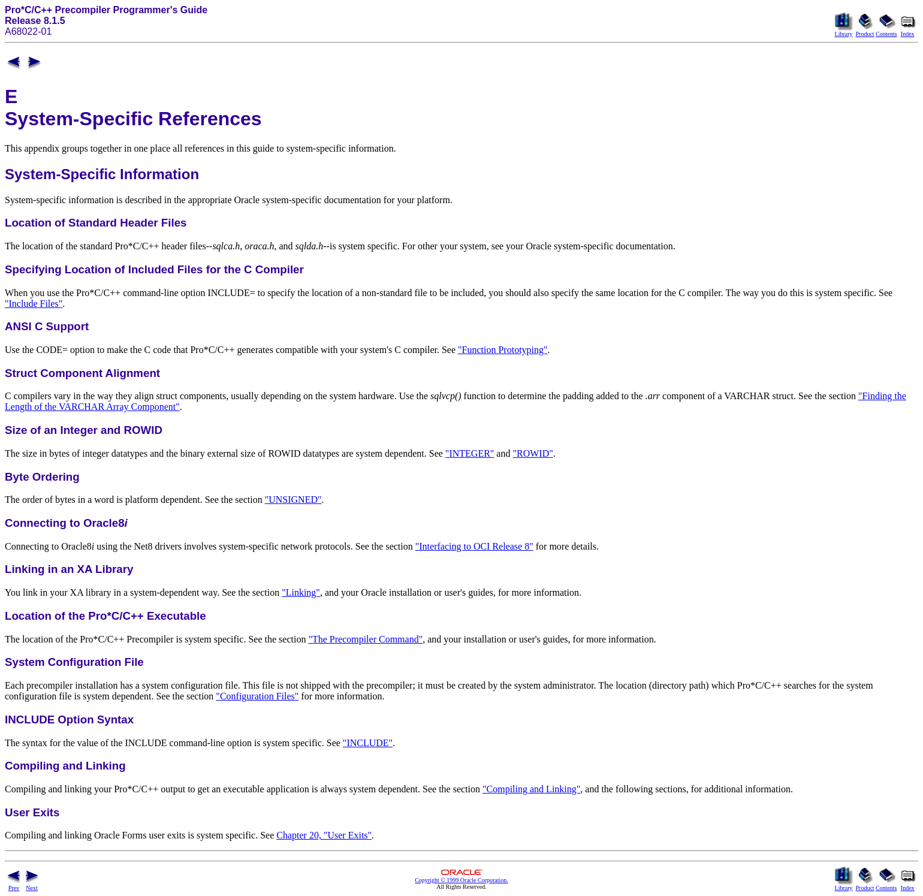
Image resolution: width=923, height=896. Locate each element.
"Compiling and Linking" (531, 789)
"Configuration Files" (257, 696)
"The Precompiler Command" (365, 639)
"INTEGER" (469, 453)
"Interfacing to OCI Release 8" (474, 546)
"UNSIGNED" (293, 499)
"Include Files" (33, 303)
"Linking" (301, 592)
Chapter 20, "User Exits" (324, 835)
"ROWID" (532, 453)
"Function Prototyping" (503, 350)
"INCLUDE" (368, 743)
